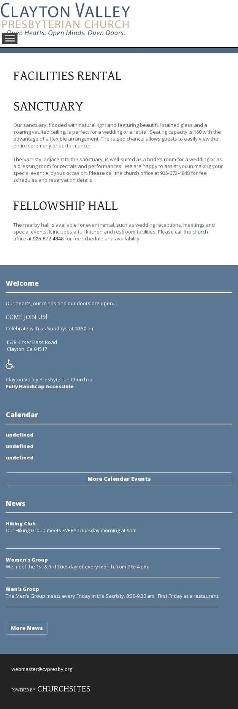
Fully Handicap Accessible (40, 386)
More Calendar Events (119, 478)
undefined (19, 434)
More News (27, 628)
